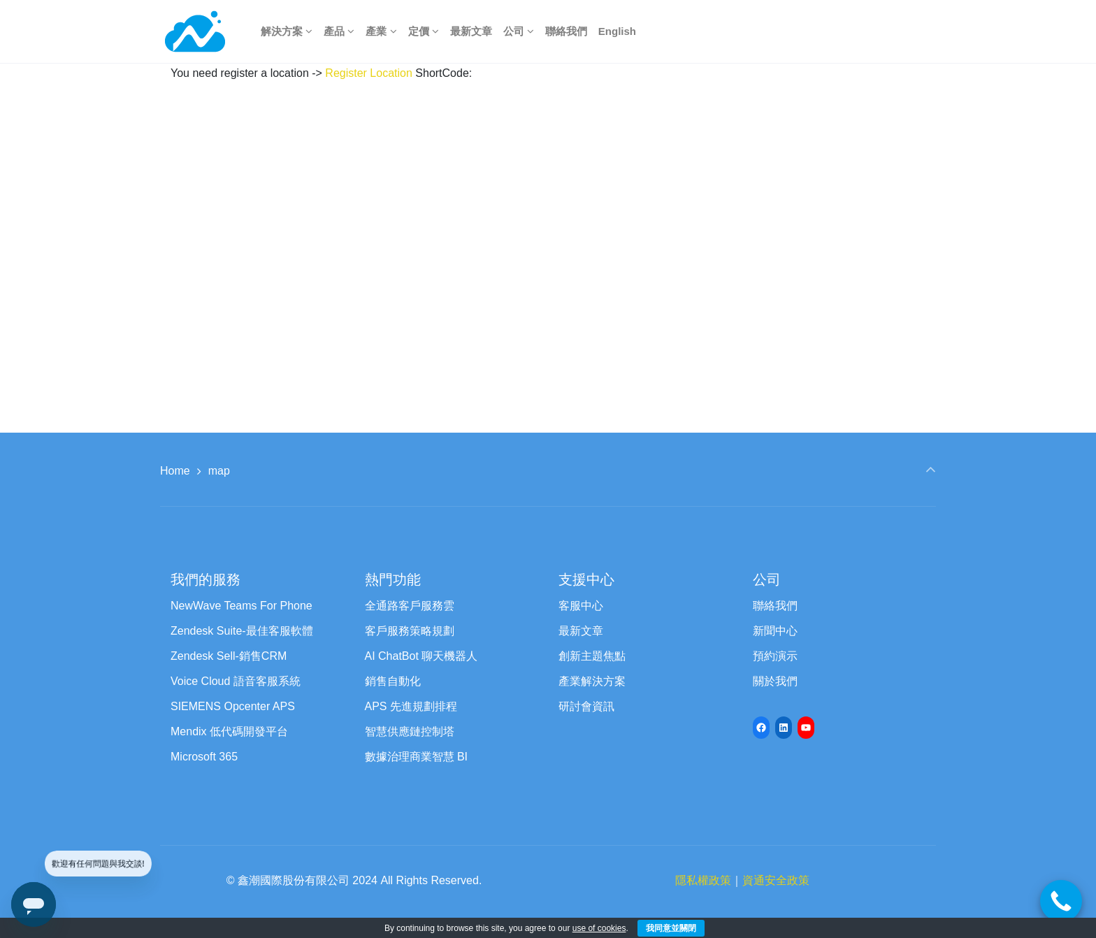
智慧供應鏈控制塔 (409, 731)
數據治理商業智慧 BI (416, 757)
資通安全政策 (775, 880)
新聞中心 (775, 631)
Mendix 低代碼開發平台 (229, 731)
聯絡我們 (775, 606)
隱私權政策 (703, 880)
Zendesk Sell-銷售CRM (229, 656)
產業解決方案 (592, 681)
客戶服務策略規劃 (409, 631)
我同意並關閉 (671, 928)
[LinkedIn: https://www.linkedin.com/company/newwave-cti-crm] (783, 727)
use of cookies (599, 928)
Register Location (368, 73)
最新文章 (580, 631)
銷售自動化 (393, 681)
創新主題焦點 (592, 656)
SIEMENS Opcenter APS (233, 706)
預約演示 (775, 656)
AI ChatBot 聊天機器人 (421, 656)
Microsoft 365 (204, 757)
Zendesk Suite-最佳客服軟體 (242, 631)
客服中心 (580, 606)
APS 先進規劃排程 (411, 706)
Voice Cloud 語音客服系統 (236, 681)
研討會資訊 (586, 706)
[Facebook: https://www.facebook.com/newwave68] (761, 727)
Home (175, 471)
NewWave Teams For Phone (241, 606)
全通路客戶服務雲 (409, 606)
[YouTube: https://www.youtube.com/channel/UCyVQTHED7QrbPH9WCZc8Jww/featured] (806, 727)
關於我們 (775, 681)
